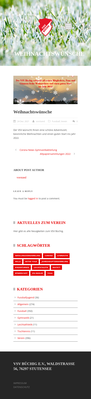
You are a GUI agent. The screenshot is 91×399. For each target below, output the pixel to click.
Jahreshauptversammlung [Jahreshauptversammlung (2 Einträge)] (55, 261)
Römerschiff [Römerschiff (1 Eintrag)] (21, 273)
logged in (33, 198)
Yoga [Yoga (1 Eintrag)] (50, 273)
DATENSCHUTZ (21, 387)
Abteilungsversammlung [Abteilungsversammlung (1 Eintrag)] (27, 255)
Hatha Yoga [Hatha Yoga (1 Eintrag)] (31, 261)
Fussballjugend (25, 297)
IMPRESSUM (20, 383)
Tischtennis (23, 331)
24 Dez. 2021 (23, 121)
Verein (64, 121)
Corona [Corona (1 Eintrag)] (49, 255)
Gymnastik (23, 317)
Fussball (56, 121)
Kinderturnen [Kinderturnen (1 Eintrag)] (22, 267)
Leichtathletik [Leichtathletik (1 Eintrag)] (41, 267)
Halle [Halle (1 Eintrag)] (18, 261)
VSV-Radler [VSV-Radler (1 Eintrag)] (37, 273)
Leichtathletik (24, 324)
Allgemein (23, 304)
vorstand (40, 121)
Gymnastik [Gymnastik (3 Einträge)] (62, 255)
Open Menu (68, 26)
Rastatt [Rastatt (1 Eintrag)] (56, 267)
